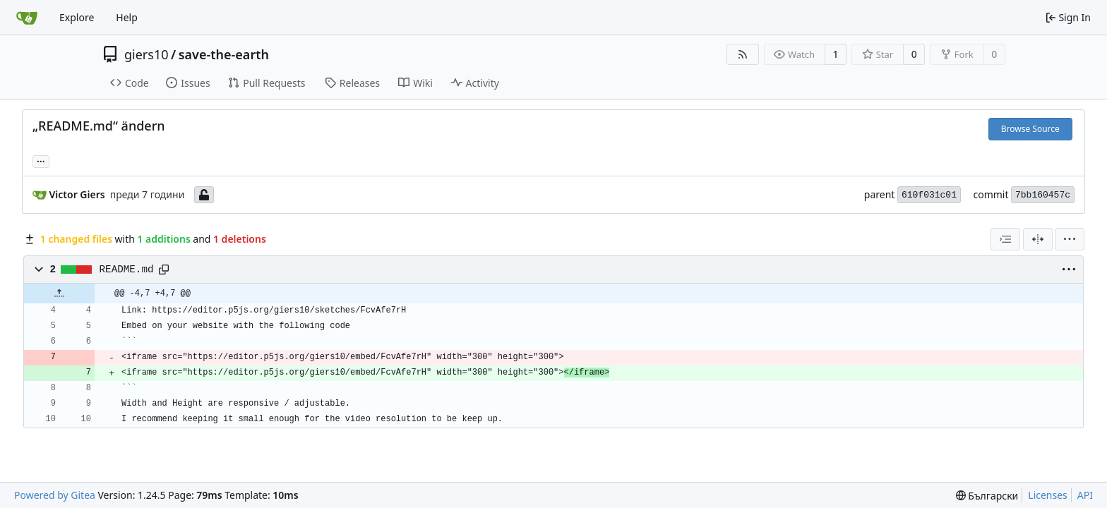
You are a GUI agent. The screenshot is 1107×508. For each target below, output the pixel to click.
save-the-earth (224, 54)
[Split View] (1038, 239)
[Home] (27, 17)
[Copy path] (164, 269)
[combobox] (1005, 239)
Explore (76, 17)
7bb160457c (1042, 195)
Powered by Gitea (54, 495)
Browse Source (1030, 129)
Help (127, 17)
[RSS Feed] (742, 54)
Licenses (1047, 495)
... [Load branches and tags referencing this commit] (41, 160)
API (1085, 495)
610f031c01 (929, 195)
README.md (127, 269)
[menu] (1069, 239)
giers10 (146, 54)
